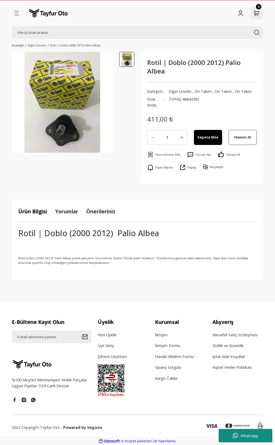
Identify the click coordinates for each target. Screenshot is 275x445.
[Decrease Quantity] (152, 137)
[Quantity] (167, 137)
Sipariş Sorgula (168, 367)
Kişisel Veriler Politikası (232, 367)
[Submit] (86, 336)
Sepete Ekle (207, 137)
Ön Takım (203, 91)
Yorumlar (66, 211)
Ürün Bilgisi (32, 211)
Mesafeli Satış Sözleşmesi (235, 334)
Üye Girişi (106, 345)
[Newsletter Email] (51, 336)
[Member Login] (240, 13)
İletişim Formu (167, 345)
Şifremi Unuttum (112, 356)
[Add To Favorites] (164, 154)
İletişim (161, 334)
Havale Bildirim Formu (174, 356)
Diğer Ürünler (180, 91)
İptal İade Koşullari (228, 356)
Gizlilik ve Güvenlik (228, 345)
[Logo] (48, 13)
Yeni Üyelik (107, 334)
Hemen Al (242, 137)
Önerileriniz (100, 211)
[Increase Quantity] (181, 137)
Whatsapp (245, 436)
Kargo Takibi (166, 378)
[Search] (137, 32)
